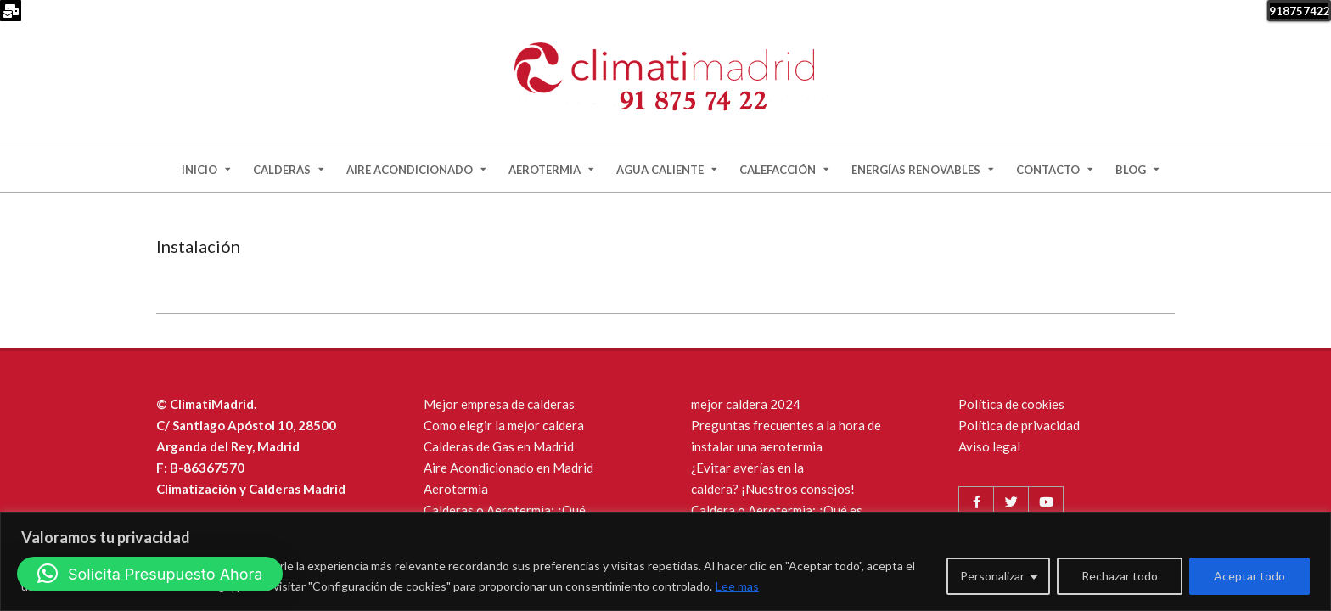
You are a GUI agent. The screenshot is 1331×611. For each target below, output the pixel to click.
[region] (665, 561)
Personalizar (992, 576)
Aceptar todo (1249, 576)
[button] (150, 574)
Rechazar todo (1119, 576)
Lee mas (737, 586)
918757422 (1299, 11)
